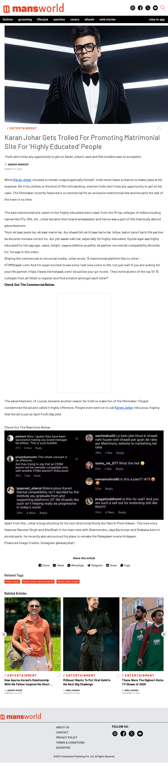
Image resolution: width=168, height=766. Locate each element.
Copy (125, 565)
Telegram (95, 565)
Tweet (58, 565)
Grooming (25, 19)
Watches (59, 19)
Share (43, 565)
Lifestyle (42, 19)
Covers (74, 19)
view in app (157, 19)
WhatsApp (75, 565)
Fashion (8, 19)
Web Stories (108, 19)
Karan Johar (22, 180)
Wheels (89, 19)
